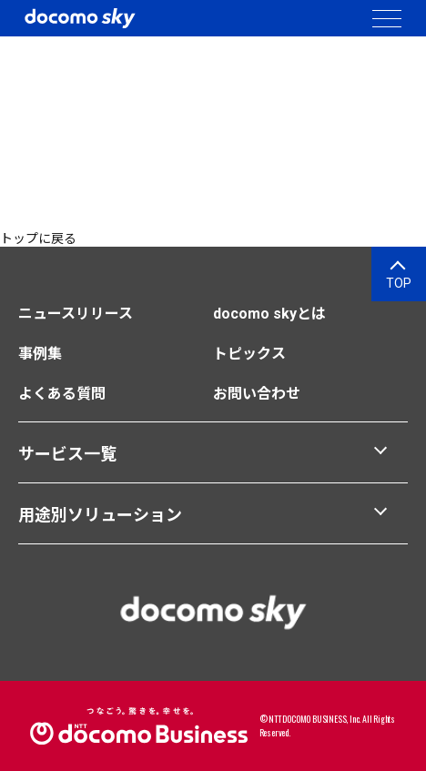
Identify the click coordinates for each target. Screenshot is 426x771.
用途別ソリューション (100, 514)
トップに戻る (38, 238)
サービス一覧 (67, 453)
